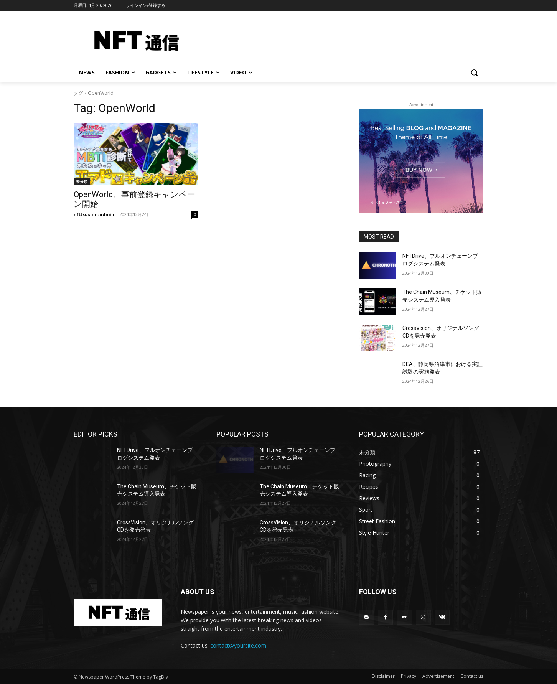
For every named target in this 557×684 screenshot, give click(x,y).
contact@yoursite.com (238, 645)
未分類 (81, 181)
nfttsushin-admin (94, 214)
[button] (474, 72)
